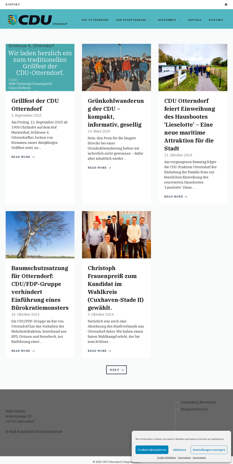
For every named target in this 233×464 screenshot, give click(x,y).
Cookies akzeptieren (152, 450)
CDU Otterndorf (95, 20)
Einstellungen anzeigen (209, 450)
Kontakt (13, 4)
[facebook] (226, 4)
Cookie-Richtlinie (166, 457)
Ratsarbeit (171, 20)
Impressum (184, 457)
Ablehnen (179, 450)
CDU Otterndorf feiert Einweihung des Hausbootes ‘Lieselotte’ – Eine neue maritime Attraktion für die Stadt (189, 124)
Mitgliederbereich (194, 409)
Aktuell (195, 20)
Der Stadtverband (135, 20)
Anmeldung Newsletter (198, 402)
